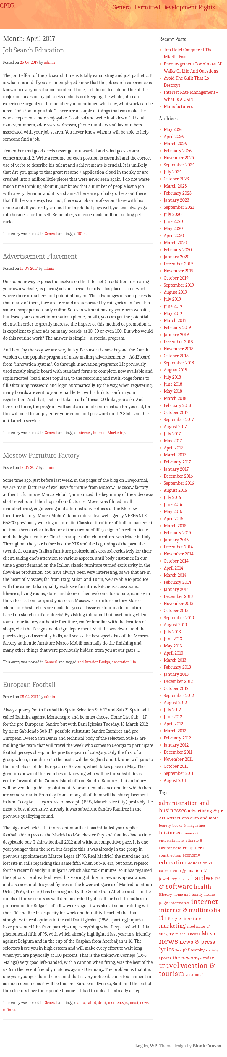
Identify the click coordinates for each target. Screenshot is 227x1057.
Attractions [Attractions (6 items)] (178, 818)
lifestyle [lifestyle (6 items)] (173, 918)
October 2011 (176, 766)
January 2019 (176, 334)
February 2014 (177, 582)
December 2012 (178, 681)
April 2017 (173, 448)
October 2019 (176, 278)
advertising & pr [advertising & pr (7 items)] (205, 810)
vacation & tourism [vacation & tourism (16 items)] (187, 969)
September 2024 (179, 164)
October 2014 (176, 561)
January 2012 (176, 745)
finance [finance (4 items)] (184, 879)
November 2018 (178, 348)
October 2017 (176, 412)
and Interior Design (93, 662)
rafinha (9, 1009)
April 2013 (173, 653)
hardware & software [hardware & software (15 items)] (189, 882)
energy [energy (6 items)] (179, 870)
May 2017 (173, 440)
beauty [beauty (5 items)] (165, 825)
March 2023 (175, 186)
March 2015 (175, 525)
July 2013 (172, 631)
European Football (29, 684)
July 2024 (172, 172)
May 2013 (173, 646)
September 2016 (179, 483)
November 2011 (178, 759)
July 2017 (172, 433)
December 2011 (178, 752)
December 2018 (178, 341)
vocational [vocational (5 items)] (195, 974)
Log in (141, 1045)
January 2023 (176, 200)
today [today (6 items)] (208, 958)
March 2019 (175, 320)
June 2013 (173, 639)
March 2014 (175, 575)
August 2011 (175, 780)
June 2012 (173, 716)
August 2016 (175, 490)
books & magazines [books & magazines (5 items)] (189, 825)
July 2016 (172, 497)
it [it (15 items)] (161, 917)
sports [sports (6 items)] (165, 958)
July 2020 (173, 214)
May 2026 (173, 129)
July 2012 (172, 709)
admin (49, 62)
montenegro (118, 1002)
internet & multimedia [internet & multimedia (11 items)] (189, 909)
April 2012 (173, 723)
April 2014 (173, 568)
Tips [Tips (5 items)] (198, 958)
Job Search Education (33, 50)
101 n (81, 233)
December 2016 (178, 476)
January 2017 (176, 469)
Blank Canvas (207, 1045)
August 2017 (175, 426)
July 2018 (172, 377)
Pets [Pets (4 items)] (178, 950)
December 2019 (178, 264)
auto (81, 1002)
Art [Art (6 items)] (162, 818)
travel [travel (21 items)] (169, 965)
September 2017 (179, 419)
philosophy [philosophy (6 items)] (194, 950)
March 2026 (175, 143)
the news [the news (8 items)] (183, 958)
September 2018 (179, 363)
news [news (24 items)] (168, 941)
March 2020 (175, 242)
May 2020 (173, 228)
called (91, 1002)
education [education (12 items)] (173, 862)
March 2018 (175, 398)
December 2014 (178, 547)
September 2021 (179, 207)
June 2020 (173, 221)
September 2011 (178, 773)
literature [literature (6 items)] (191, 918)
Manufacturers (178, 106)
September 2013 (179, 617)
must (134, 1002)
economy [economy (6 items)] (191, 855)
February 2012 (177, 738)
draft (102, 1002)
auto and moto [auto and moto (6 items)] (204, 818)
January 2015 (176, 540)
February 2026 (178, 150)
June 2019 (173, 306)
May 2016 (173, 511)
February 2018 (177, 405)
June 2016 (173, 504)
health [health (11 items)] (202, 886)
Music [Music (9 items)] (209, 933)
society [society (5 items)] (212, 950)
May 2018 (173, 391)
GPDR (7, 6)
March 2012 (175, 731)
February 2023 (178, 193)
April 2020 (174, 235)
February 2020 (178, 249)
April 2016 (173, 518)
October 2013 (176, 610)
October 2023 (176, 179)
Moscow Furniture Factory (41, 455)
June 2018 (173, 384)
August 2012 (175, 702)
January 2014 (176, 589)
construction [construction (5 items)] (170, 855)
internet (84, 432)
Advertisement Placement (40, 256)
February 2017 (177, 462)
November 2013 (178, 603)
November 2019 (178, 271)
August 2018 (175, 370)
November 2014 (179, 554)
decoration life (124, 662)
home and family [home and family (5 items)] (188, 894)
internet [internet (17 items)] (204, 901)
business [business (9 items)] (169, 832)
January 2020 (176, 256)
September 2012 (179, 695)
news (144, 1002)
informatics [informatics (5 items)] (179, 902)
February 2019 (177, 327)
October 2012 (176, 688)
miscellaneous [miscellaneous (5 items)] (187, 934)
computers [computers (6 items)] (193, 847)
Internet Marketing (109, 432)
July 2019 (172, 299)
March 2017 (175, 455)
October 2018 (176, 356)
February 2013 (177, 667)
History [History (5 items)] (165, 894)
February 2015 (177, 532)
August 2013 (175, 624)
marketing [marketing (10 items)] (172, 925)
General (51, 233)
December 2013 (178, 596)
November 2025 (179, 157)
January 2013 (176, 674)
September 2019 (179, 285)
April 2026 (174, 136)
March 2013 (175, 660)
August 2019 (175, 292)
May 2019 (173, 313)
